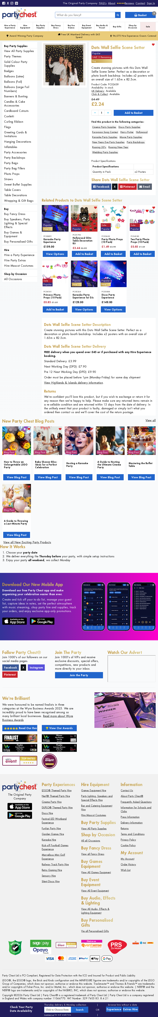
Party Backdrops (14, 157)
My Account (127, 858)
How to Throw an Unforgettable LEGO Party (15, 464)
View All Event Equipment (95, 890)
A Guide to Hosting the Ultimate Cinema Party (109, 464)
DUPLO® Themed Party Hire (57, 807)
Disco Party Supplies (129, 127)
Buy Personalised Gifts (18, 241)
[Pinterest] (16, 3)
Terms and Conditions (133, 834)
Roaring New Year (118, 147)
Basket (145, 14)
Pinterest (127, 186)
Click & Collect (99, 94)
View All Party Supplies (19, 51)
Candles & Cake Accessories (14, 103)
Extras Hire (130, 1009)
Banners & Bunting (16, 96)
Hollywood (142, 132)
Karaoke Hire (49, 839)
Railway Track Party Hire (55, 864)
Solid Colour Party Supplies (15, 63)
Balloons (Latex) (14, 76)
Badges (9, 71)
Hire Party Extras (15, 260)
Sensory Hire (49, 875)
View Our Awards (59, 728)
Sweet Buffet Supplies (18, 184)
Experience (114, 1009)
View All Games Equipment (96, 872)
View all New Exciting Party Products (27, 542)
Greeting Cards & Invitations (15, 134)
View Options (55, 254)
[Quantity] (101, 113)
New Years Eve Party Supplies (108, 142)
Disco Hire (47, 813)
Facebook (101, 186)
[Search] (118, 15)
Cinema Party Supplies (104, 127)
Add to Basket (133, 113)
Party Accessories (15, 152)
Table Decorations (15, 195)
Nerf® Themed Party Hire (56, 796)
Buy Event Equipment (87, 26)
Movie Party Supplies (131, 137)
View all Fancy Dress (92, 854)
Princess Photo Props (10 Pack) (53, 296)
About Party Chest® (132, 796)
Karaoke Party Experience (52, 240)
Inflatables (10, 147)
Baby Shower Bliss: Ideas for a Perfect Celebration (46, 464)
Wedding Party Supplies (105, 152)
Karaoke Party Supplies (104, 137)
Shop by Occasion (132, 26)
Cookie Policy (128, 845)
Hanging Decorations (17, 141)
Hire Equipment (25, 26)
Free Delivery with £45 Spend (79, 36)
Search (80, 1009)
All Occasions (13, 279)
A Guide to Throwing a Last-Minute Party (16, 522)
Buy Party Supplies (40, 26)
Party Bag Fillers (14, 168)
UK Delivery (97, 91)
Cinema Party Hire (52, 802)
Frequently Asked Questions (136, 802)
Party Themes (12, 56)
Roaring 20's (99, 147)
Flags (7, 127)
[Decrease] (95, 113)
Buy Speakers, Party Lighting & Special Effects (17, 223)
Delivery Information (132, 822)
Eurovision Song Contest (105, 132)
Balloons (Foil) (13, 81)
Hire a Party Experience (9, 26)
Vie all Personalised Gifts (95, 931)
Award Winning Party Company (24, 35)
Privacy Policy (128, 839)
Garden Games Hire (53, 834)
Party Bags (11, 163)
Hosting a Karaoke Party (77, 464)
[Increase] (108, 113)
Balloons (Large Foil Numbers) (16, 89)
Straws (8, 179)
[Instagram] (11, 3)
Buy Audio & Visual (102, 26)
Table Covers (12, 190)
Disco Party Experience (108, 296)
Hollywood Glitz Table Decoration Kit (83, 240)
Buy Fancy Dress (56, 26)
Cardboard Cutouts (16, 111)
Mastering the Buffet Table (140, 464)
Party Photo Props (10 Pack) (112, 240)
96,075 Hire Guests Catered (133, 35)
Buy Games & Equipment (13, 234)
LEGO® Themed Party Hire (57, 790)
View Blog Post (17, 477)
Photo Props (12, 174)
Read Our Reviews (20, 728)
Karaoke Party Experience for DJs (83, 296)
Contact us (49, 1014)
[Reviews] (125, 3)
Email (144, 186)
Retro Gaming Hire (52, 870)
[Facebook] (3, 3)
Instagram (36, 667)
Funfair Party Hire (51, 828)
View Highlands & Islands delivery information (73, 382)
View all (151, 420)
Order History (128, 864)
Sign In (151, 3)
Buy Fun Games (71, 26)
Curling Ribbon (13, 121)
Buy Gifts (117, 26)
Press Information (130, 817)
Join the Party (79, 675)
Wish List (126, 870)
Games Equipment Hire (93, 790)
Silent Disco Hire (51, 881)
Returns (125, 828)
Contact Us (127, 790)
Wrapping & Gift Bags (18, 200)
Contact (140, 3)
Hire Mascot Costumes (18, 265)
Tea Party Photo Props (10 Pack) (140, 240)
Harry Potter (127, 132)
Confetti (9, 116)
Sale (148, 26)
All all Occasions (90, 840)
